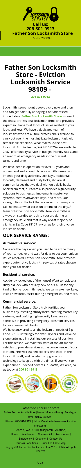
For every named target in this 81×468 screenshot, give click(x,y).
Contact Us (55, 438)
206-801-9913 (40, 28)
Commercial (45, 434)
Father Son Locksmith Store (41, 116)
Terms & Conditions (26, 443)
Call (40, 462)
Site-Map (60, 443)
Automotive (62, 434)
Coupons (40, 438)
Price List (47, 443)
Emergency (25, 438)
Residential (28, 434)
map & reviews (43, 416)
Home (14, 434)
